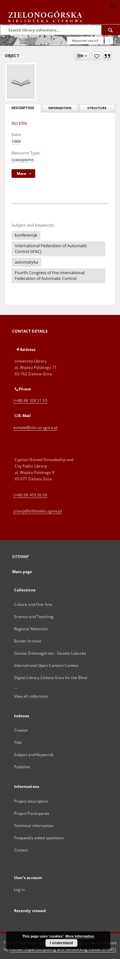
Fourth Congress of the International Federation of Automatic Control (49, 275)
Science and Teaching (33, 616)
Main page (22, 571)
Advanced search (85, 40)
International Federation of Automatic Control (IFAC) (51, 248)
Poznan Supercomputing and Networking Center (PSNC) (62, 949)
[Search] (110, 30)
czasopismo (23, 159)
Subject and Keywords (34, 754)
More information (79, 936)
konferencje (26, 235)
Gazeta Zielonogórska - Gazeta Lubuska (50, 653)
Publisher (22, 767)
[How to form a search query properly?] (109, 40)
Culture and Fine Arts (33, 604)
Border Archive (28, 641)
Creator (21, 730)
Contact (21, 850)
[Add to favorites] (96, 56)
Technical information (34, 825)
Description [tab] (23, 108)
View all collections (31, 696)
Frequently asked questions (39, 838)
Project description (31, 801)
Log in (19, 889)
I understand (61, 943)
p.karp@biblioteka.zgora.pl (37, 511)
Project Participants (31, 813)
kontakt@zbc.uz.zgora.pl (35, 427)
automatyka (26, 262)
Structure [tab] (97, 108)
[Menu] (112, 5)
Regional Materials (31, 629)
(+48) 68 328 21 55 (30, 400)
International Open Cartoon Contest (46, 665)
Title (18, 742)
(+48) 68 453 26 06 (30, 495)
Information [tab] (59, 108)
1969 (16, 141)
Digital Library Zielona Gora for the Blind (50, 677)
